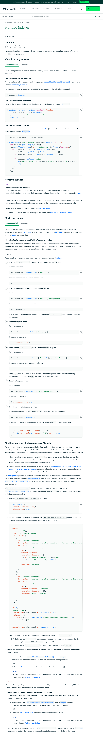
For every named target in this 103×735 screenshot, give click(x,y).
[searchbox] (61, 16)
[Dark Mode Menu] (99, 16)
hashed (40, 129)
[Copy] (80, 95)
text (46, 129)
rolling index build (26, 667)
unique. (59, 258)
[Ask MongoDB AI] (95, 16)
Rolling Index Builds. (32, 677)
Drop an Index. (44, 208)
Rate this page (9, 42)
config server (13, 476)
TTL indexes (26, 232)
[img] (6, 46)
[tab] (12, 64)
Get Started (92, 9)
